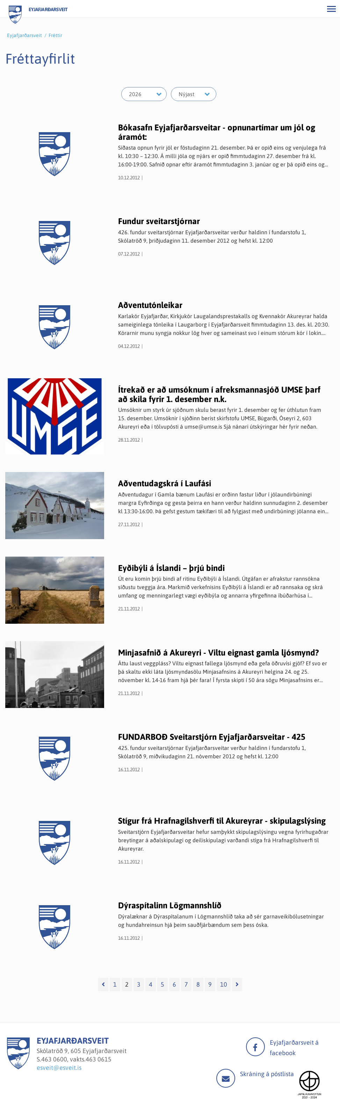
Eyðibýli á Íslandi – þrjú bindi (171, 568)
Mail (225, 1078)
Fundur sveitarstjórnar (159, 221)
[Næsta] (237, 984)
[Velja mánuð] (193, 94)
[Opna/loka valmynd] (331, 8)
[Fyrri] (103, 984)
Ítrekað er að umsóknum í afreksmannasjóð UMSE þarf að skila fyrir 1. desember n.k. (219, 394)
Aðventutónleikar (150, 305)
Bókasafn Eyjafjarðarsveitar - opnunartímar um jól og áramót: (216, 132)
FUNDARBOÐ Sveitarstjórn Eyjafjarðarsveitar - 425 (211, 737)
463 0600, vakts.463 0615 (76, 1059)
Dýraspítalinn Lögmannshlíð (170, 905)
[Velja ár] (144, 94)
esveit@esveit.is (59, 1067)
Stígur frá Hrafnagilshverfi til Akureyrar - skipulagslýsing (222, 820)
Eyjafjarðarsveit (24, 35)
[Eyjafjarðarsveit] (18, 1067)
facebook (255, 1046)
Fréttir (55, 35)
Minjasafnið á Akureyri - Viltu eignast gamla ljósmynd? (218, 652)
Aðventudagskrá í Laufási (164, 483)
